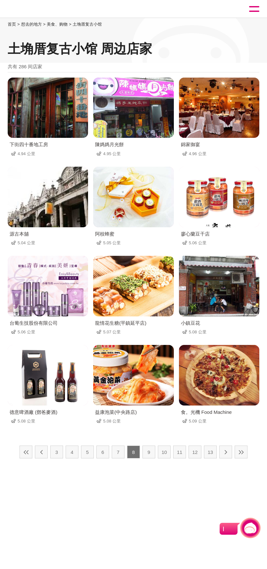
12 (195, 452)
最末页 (241, 452)
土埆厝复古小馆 (87, 24)
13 (210, 452)
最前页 (26, 452)
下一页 (225, 452)
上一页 (41, 452)
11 (179, 452)
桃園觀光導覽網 (31, 9)
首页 (12, 24)
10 (164, 452)
